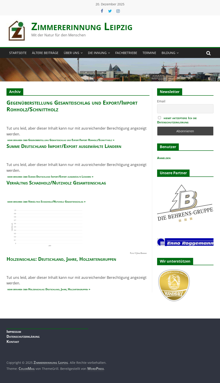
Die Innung (97, 53)
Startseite (18, 53)
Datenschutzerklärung (23, 336)
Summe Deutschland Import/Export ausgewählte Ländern (63, 146)
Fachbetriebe (126, 53)
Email (161, 101)
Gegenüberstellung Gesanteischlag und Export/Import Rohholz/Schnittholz (71, 106)
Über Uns (71, 53)
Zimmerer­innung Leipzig (81, 26)
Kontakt (12, 341)
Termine (149, 53)
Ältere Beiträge (45, 53)
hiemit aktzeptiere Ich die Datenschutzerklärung (177, 120)
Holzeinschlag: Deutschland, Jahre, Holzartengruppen (61, 258)
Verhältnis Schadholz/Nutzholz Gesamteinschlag (56, 182)
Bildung (168, 53)
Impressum (13, 331)
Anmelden (164, 158)
